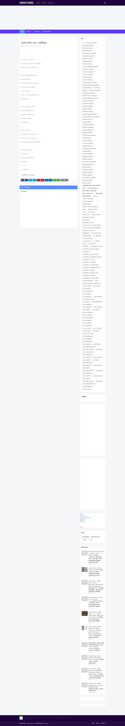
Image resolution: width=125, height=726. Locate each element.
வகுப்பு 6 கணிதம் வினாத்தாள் (89, 346)
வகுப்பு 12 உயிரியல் (87, 328)
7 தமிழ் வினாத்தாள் (87, 151)
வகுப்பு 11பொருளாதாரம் (88, 317)
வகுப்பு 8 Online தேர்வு (88, 362)
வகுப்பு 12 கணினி (86, 330)
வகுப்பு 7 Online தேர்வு (87, 354)
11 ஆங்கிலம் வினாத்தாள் (88, 69)
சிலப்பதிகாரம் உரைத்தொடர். (89, 217)
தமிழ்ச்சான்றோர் (86, 233)
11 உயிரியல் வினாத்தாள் (88, 74)
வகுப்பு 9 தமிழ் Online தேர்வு (89, 383)
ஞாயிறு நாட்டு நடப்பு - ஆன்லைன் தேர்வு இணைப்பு (92, 225)
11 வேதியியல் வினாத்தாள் (95, 90)
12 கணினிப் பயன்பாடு (87, 119)
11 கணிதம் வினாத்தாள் (87, 79)
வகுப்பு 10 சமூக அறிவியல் (88, 299)
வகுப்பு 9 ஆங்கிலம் (97, 375)
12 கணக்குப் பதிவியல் (87, 108)
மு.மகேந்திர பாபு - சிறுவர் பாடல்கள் (90, 272)
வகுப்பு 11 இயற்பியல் (87, 307)
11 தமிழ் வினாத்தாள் (87, 87)
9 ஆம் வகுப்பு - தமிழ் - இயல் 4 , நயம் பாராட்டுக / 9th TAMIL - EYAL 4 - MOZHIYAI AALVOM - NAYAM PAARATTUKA (96, 687)
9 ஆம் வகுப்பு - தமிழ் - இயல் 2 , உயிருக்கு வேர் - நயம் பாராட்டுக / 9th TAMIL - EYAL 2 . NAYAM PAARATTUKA (96, 659)
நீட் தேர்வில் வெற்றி (96, 233)
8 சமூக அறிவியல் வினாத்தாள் (89, 161)
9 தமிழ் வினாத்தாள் (87, 182)
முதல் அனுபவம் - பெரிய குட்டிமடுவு (91, 278)
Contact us (82, 522)
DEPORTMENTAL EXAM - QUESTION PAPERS (91, 185)
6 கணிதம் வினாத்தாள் (87, 132)
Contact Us (103, 723)
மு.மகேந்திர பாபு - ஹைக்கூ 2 (89, 275)
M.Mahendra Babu (26, 46)
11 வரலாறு (85, 90)
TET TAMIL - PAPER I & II (93, 188)
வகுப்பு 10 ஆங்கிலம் (87, 296)
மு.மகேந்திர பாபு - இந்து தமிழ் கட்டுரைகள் (92, 256)
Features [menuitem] (28, 31)
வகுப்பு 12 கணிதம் (97, 328)
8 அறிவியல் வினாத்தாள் (88, 153)
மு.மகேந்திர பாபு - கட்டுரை (89, 259)
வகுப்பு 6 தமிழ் (99, 349)
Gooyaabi (46, 723)
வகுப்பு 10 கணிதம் (98, 296)
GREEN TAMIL (27, 2)
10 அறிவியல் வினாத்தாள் (91, 42)
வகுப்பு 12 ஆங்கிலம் (87, 323)
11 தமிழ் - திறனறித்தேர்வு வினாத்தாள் (91, 85)
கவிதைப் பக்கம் (86, 214)
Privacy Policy (83, 516)
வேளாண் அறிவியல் (87, 389)
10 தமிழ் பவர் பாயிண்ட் (88, 58)
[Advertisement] (62, 17)
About (44, 2)
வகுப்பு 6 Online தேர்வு (87, 341)
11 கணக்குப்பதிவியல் (87, 77)
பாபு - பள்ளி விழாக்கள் (88, 238)
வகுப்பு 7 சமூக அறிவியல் (88, 352)
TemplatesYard (32, 723)
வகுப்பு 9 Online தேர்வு (87, 373)
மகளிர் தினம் (85, 246)
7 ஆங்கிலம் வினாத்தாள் (88, 145)
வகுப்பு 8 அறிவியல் (87, 365)
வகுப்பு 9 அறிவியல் (87, 375)
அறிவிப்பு (95, 196)
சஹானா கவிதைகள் (96, 214)
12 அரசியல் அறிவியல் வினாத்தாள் (90, 98)
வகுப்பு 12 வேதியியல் (87, 320)
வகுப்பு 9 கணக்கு (86, 378)
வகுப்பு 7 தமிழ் (95, 360)
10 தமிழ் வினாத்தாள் (87, 61)
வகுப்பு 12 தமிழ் (96, 286)
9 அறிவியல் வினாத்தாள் (88, 169)
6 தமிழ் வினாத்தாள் (87, 137)
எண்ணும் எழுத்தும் (87, 204)
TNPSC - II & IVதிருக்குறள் (88, 193)
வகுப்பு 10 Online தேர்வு (88, 291)
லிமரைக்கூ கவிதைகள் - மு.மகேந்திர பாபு (92, 283)
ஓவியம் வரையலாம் (92, 209)
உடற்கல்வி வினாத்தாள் (88, 201)
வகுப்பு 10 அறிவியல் (87, 293)
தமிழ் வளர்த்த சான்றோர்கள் (89, 230)
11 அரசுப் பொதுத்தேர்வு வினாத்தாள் (90, 66)
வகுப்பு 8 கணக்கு (86, 367)
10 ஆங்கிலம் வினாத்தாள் (88, 45)
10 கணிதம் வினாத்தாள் (88, 48)
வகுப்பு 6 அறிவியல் (87, 288)
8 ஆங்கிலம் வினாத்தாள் (88, 156)
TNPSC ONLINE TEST (87, 196)
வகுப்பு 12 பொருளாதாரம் (88, 333)
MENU (81, 527)
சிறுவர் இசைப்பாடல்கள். (88, 222)
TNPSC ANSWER (99, 193)
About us (82, 520)
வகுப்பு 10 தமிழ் (86, 301)
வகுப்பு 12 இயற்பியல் (87, 325)
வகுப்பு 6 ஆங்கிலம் (87, 344)
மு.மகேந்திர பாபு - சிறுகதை (89, 270)
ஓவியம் (84, 209)
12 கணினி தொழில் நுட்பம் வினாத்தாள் (91, 116)
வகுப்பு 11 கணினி (86, 309)
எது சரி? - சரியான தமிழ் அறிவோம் (90, 206)
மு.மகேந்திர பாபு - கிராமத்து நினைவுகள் (91, 267)
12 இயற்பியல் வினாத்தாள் (88, 103)
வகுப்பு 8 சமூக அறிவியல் (88, 370)
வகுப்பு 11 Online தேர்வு (97, 301)
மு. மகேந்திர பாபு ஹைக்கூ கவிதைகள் (91, 249)
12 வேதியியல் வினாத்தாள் (88, 124)
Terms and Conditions (85, 517)
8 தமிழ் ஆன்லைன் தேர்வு (88, 164)
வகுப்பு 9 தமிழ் (99, 381)
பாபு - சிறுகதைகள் (97, 235)
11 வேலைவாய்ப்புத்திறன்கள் (89, 93)
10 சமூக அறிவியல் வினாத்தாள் (89, 53)
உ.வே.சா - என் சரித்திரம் (88, 198)
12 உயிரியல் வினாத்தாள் (88, 106)
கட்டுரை (84, 211)
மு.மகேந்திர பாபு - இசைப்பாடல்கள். (91, 254)
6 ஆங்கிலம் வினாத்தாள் (88, 130)
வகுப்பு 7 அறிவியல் (87, 357)
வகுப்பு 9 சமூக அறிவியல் (88, 381)
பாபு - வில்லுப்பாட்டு (87, 241)
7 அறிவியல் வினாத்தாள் (88, 143)
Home (39, 2)
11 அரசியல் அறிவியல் (87, 63)
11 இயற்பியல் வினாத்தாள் (88, 71)
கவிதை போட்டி (91, 211)
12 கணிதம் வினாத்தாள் (88, 111)
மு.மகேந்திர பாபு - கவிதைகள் (30, 38)
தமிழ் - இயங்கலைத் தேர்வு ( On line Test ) (92, 227)
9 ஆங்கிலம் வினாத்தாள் (88, 172)
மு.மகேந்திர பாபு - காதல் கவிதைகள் (90, 264)
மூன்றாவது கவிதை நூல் (88, 280)
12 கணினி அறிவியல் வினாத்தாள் (90, 114)
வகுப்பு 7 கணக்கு (86, 360)
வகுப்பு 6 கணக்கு (97, 344)
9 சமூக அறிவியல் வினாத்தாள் (89, 177)
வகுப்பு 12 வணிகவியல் (88, 336)
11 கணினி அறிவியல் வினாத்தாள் (90, 82)
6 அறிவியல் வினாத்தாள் (88, 127)
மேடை (96, 280)
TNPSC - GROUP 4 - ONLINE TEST (89, 190)
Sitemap (82, 515)
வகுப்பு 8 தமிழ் (99, 370)
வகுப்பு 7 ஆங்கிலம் (97, 357)
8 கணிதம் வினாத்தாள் (87, 159)
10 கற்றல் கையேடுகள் (87, 50)
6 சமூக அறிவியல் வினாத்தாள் (89, 135)
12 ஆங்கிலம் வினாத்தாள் (88, 100)
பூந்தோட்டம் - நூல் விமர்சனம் (89, 243)
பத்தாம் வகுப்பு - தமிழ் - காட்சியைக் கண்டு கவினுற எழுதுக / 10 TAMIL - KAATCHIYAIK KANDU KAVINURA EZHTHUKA (96, 571)
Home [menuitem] (22, 31)
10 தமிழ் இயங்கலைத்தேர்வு (89, 56)
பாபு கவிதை (96, 241)
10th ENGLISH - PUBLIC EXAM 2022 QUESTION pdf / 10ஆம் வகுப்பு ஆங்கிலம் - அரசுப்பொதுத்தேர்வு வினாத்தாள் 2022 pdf (96, 646)
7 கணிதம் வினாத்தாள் (87, 140)
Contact (50, 2)
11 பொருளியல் (97, 87)
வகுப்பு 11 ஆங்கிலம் (87, 304)
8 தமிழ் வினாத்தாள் (87, 167)
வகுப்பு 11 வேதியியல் (87, 315)
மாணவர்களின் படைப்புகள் (96, 246)
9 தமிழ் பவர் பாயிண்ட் (87, 180)
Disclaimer (82, 519)
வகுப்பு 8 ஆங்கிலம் (97, 365)
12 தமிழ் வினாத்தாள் (87, 122)
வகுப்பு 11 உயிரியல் (87, 286)
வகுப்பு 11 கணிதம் (98, 307)
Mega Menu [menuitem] (37, 31)
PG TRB (84, 188)
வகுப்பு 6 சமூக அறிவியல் (88, 349)
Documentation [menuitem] (46, 31)
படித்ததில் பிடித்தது (87, 235)
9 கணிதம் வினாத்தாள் (87, 174)
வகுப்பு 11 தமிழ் (95, 309)
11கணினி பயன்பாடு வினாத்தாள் (90, 95)
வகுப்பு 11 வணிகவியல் (88, 312)
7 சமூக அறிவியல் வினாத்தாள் (89, 148)
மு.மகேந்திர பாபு (86, 251)
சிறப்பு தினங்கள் (86, 219)
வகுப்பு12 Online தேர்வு (88, 386)
